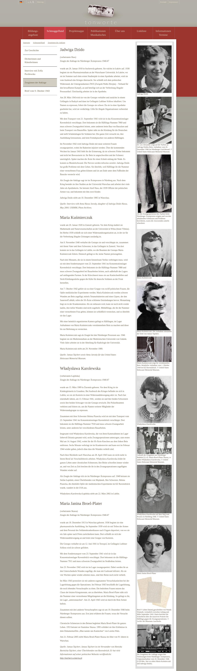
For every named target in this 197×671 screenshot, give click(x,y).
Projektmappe (76, 30)
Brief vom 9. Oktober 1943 (37, 91)
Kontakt (163, 2)
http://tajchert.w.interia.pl (71, 658)
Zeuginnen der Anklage (56, 43)
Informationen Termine (163, 32)
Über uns (120, 30)
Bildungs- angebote (33, 32)
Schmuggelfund (55, 30)
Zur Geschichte (32, 50)
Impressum (173, 2)
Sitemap (40, 2)
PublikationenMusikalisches (98, 32)
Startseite (26, 43)
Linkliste (141, 30)
